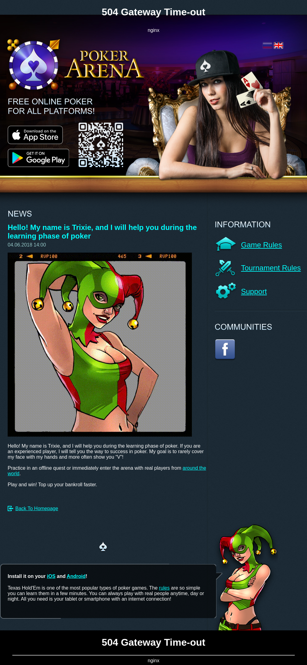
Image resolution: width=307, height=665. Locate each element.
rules (164, 587)
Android (76, 576)
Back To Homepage (36, 508)
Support (254, 291)
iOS (51, 576)
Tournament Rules (271, 268)
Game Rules (261, 245)
